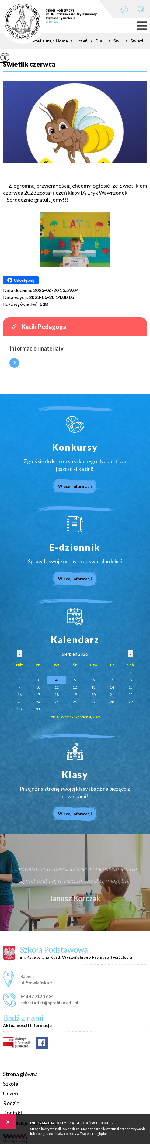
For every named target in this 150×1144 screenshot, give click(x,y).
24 (38, 701)
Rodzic (11, 1103)
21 (112, 694)
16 (19, 694)
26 (75, 701)
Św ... (114, 41)
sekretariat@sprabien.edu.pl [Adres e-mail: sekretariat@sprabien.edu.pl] (49, 1002)
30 (19, 709)
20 (93, 694)
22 (130, 694)
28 (112, 701)
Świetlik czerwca (29, 64)
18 (56, 694)
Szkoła (10, 1083)
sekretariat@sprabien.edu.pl (124, 9)
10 (38, 687)
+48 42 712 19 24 (141, 8)
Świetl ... (135, 41)
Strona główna (20, 1074)
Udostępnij (20, 280)
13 (93, 687)
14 (112, 687)
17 (38, 694)
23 (19, 701)
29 (130, 701)
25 (56, 701)
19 (75, 694)
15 (130, 687)
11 (56, 687)
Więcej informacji (14, 363)
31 (38, 709)
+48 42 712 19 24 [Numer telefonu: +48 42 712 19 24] (37, 996)
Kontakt (13, 1112)
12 (75, 687)
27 (93, 701)
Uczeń (10, 1093)
